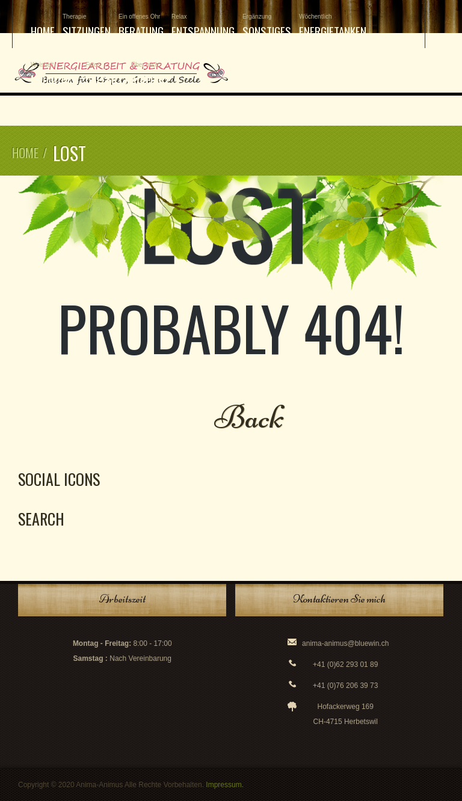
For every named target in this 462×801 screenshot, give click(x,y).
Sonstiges (266, 26)
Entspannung (203, 26)
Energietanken (332, 26)
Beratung (141, 26)
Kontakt (150, 74)
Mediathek (54, 74)
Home (43, 30)
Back (249, 417)
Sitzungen (87, 26)
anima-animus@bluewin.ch (345, 643)
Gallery (104, 74)
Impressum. (225, 785)
